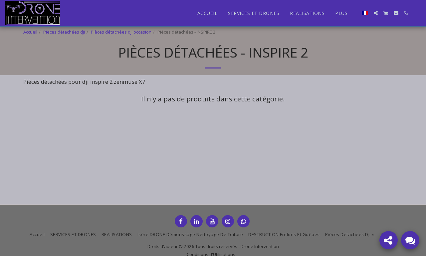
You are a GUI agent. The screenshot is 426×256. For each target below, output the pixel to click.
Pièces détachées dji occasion (121, 32)
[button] (375, 13)
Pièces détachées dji (64, 32)
